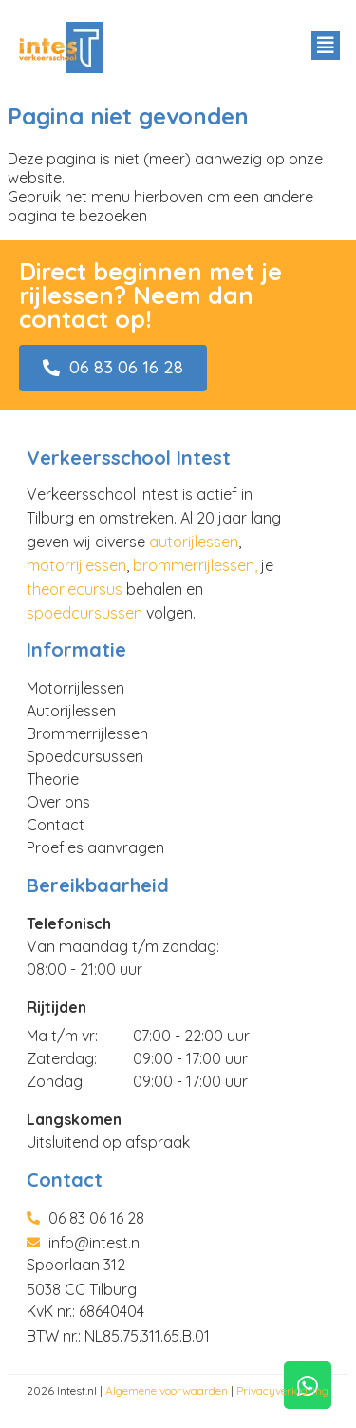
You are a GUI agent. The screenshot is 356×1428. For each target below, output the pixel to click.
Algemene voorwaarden (166, 1390)
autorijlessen (193, 541)
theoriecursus (74, 589)
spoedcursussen (84, 612)
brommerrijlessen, (195, 565)
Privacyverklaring (282, 1390)
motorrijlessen (76, 565)
